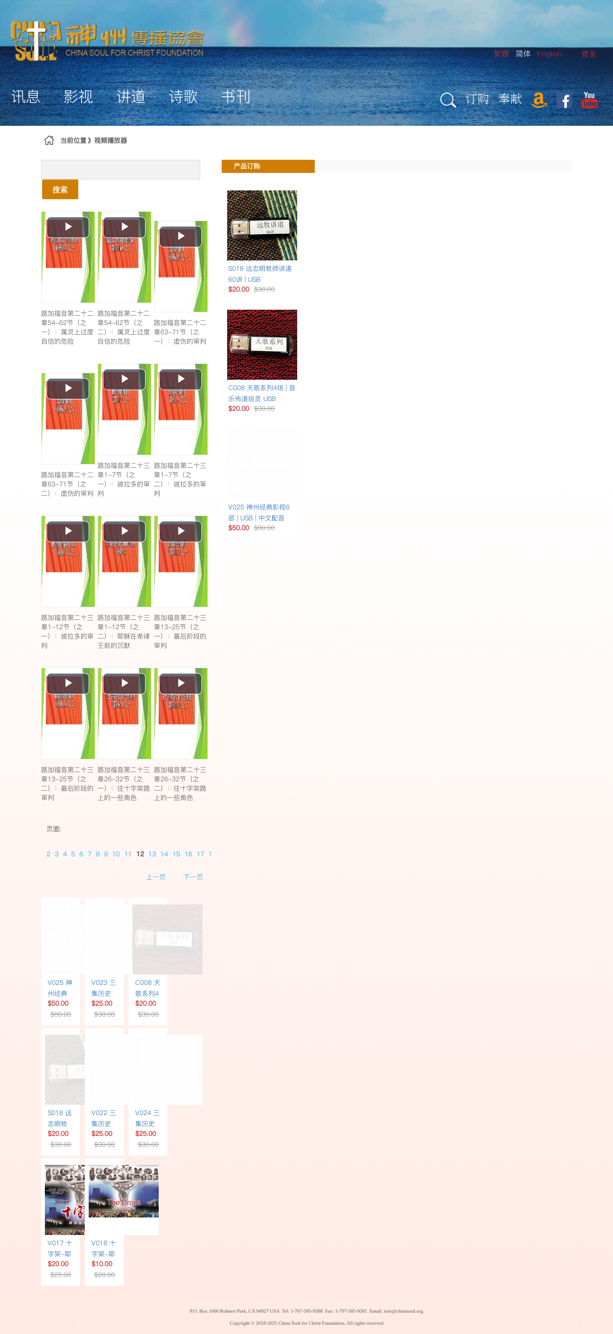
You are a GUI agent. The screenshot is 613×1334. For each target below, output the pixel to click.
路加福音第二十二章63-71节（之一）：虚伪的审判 (180, 332)
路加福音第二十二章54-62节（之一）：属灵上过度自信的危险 (67, 327)
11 (128, 854)
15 (176, 854)
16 (188, 854)
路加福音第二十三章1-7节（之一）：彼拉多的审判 (123, 479)
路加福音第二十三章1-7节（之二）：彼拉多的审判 (180, 479)
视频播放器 (110, 140)
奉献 (510, 98)
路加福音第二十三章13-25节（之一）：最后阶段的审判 (180, 631)
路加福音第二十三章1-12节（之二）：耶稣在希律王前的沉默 (123, 631)
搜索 (60, 189)
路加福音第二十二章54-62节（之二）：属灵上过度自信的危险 (123, 327)
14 (164, 854)
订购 (477, 98)
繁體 (501, 53)
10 (116, 854)
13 (152, 854)
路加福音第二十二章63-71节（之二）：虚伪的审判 (67, 484)
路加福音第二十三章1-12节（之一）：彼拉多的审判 (67, 631)
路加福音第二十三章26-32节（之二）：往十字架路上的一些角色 (180, 783)
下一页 (193, 876)
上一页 (156, 876)
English (549, 53)
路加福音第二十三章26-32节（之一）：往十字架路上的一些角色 (123, 783)
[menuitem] (589, 54)
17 (200, 854)
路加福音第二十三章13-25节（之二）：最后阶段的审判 (67, 783)
